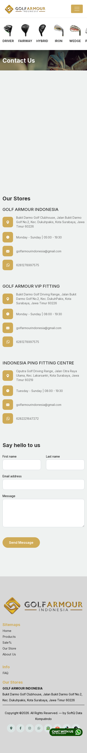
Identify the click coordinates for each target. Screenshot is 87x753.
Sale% (7, 642)
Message (9, 496)
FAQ (5, 673)
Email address (12, 476)
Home (7, 631)
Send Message (21, 542)
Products (9, 637)
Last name (53, 456)
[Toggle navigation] (77, 9)
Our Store (9, 648)
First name (10, 456)
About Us (9, 654)
